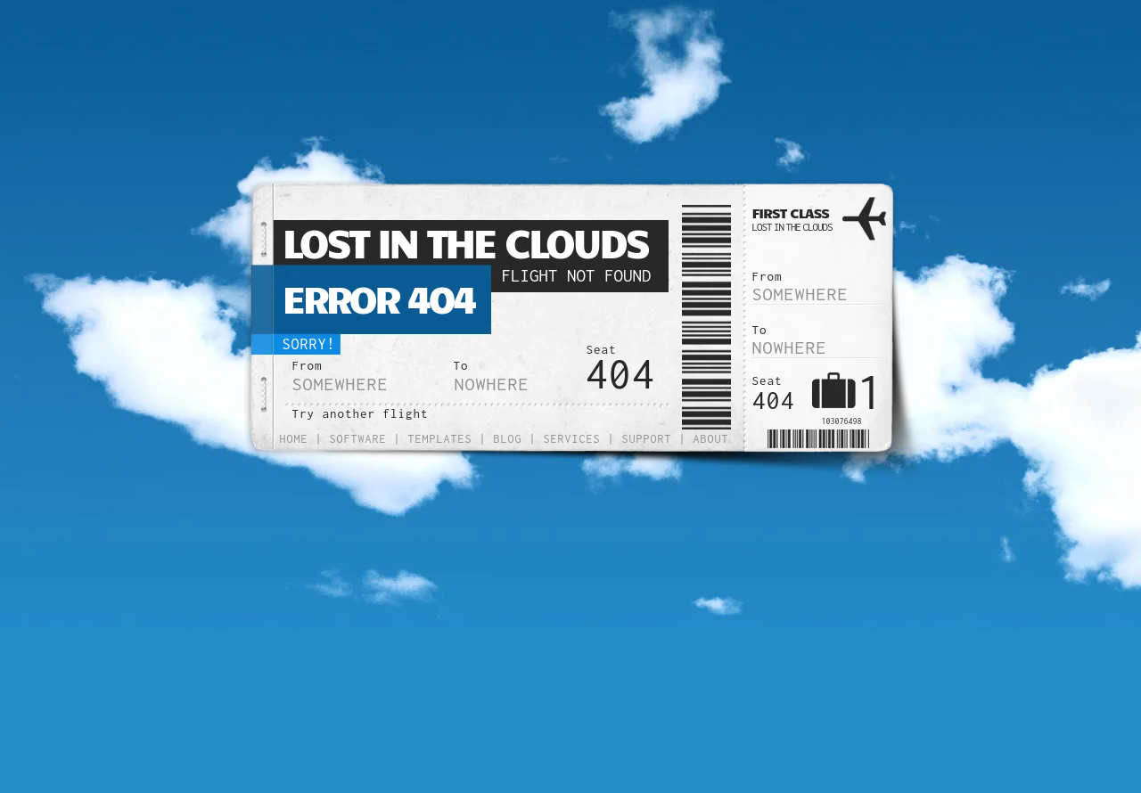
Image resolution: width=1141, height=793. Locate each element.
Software (358, 439)
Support (647, 439)
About (711, 439)
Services (572, 439)
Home (294, 439)
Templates (440, 439)
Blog (508, 439)
